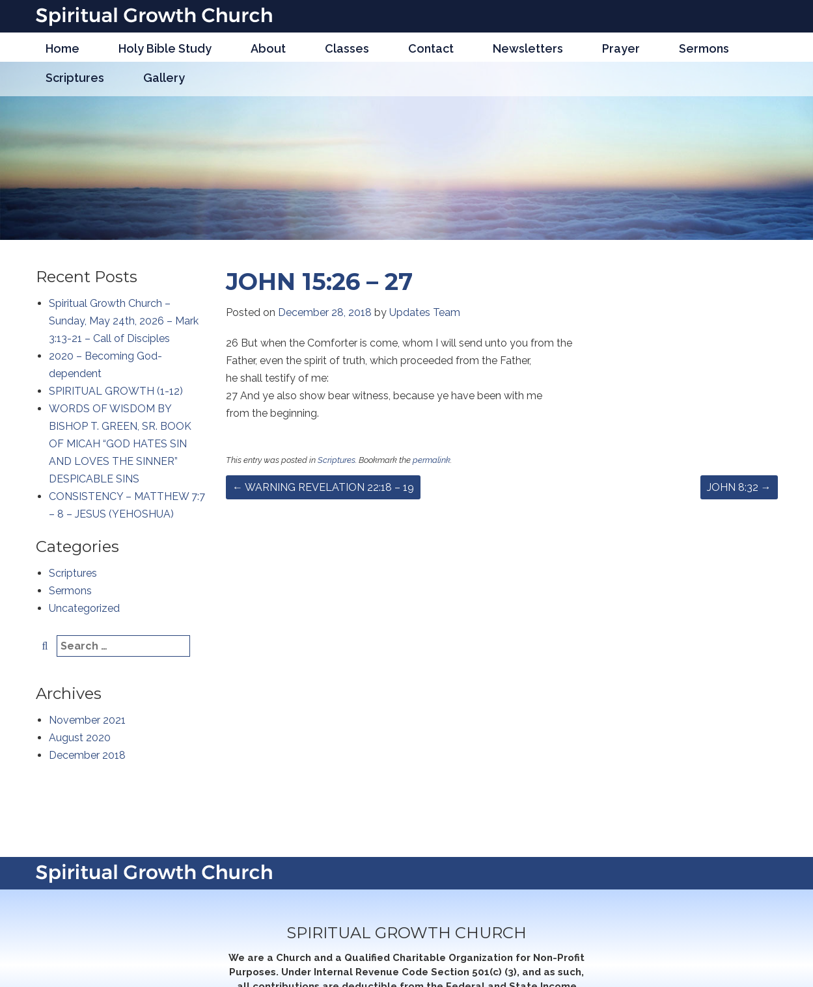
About (268, 48)
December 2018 (87, 755)
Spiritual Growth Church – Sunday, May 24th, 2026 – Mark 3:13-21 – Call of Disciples (124, 321)
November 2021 (87, 720)
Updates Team (424, 312)
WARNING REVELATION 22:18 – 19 (323, 487)
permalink (431, 460)
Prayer (621, 48)
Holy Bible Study (165, 48)
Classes (347, 48)
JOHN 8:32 (739, 487)
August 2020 (80, 737)
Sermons (704, 48)
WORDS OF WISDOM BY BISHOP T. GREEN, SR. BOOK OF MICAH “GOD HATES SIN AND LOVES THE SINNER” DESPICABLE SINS (120, 443)
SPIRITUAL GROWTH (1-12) (116, 391)
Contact (431, 48)
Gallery (164, 78)
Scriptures (75, 78)
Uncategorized (84, 608)
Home (62, 48)
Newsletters (528, 48)
